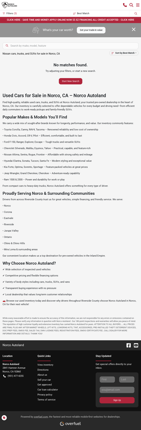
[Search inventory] (70, 45)
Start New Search (70, 81)
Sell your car (44, 379)
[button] (125, 5)
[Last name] (127, 379)
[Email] (117, 390)
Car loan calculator (47, 389)
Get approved (44, 384)
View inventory (45, 364)
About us (42, 374)
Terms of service (46, 399)
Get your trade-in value (91, 30)
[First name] (107, 379)
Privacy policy (44, 394)
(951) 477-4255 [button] (13, 376)
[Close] (134, 29)
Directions (43, 369)
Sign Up (117, 400)
